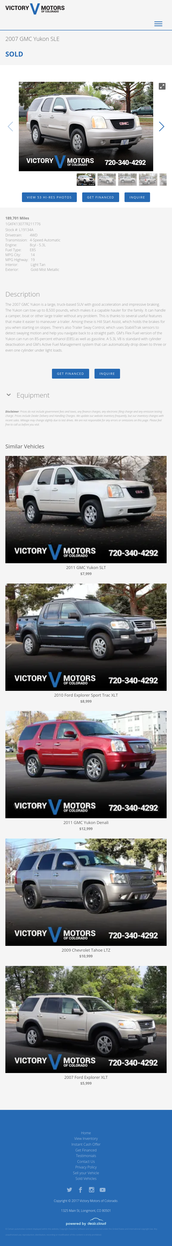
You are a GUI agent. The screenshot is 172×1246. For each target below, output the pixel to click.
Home (86, 1132)
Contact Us (86, 1161)
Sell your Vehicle (86, 1172)
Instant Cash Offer (86, 1144)
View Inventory (86, 1138)
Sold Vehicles (86, 1178)
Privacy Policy (86, 1167)
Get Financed (86, 1150)
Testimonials (86, 1155)
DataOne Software (77, 1228)
